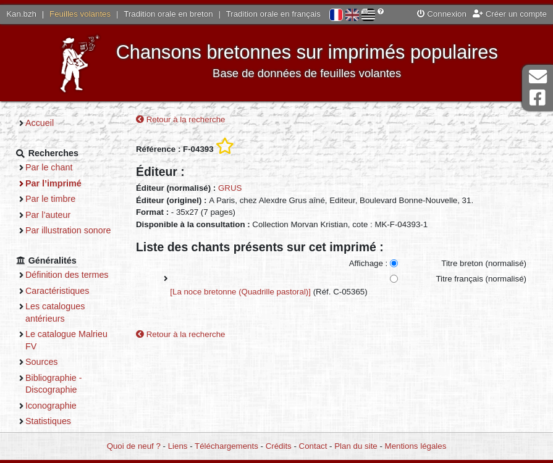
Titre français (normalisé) (481, 278)
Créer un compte (510, 14)
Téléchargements (226, 446)
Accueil (39, 123)
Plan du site (355, 446)
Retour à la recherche (181, 119)
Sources (41, 362)
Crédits (279, 446)
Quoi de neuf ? (134, 446)
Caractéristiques (57, 291)
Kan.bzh (21, 14)
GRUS (230, 188)
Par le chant (48, 167)
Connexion (441, 14)
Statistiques (48, 421)
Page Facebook (537, 98)
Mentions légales (416, 446)
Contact (313, 446)
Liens (178, 446)
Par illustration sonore (68, 230)
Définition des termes (67, 275)
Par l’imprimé (53, 183)
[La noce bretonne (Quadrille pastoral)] (240, 291)
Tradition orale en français (273, 14)
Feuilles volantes (80, 14)
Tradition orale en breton (168, 14)
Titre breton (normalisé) (483, 263)
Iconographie (51, 406)
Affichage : (368, 263)
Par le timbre (50, 199)
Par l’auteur (47, 215)
